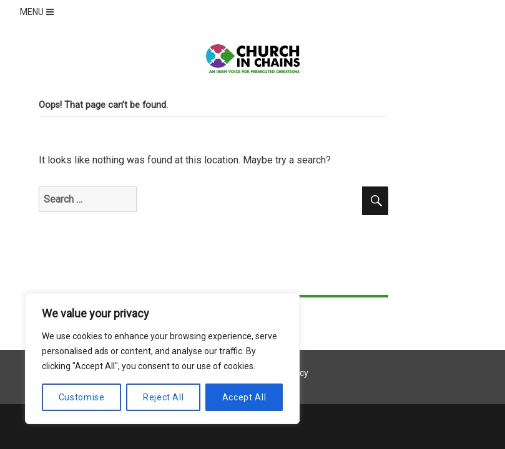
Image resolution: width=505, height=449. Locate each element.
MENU (38, 12)
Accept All (244, 397)
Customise (82, 397)
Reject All (163, 397)
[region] (162, 358)
